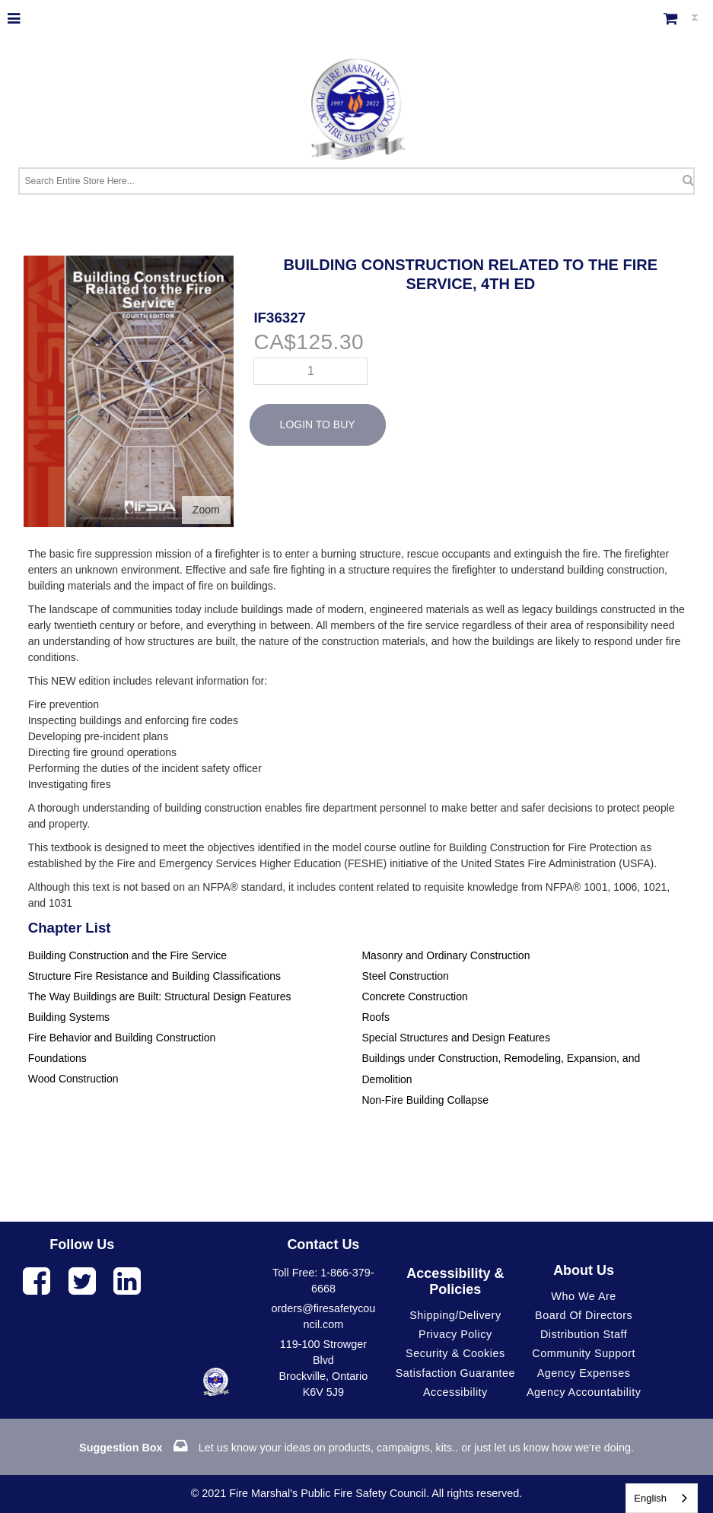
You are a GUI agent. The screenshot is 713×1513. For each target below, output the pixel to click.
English (650, 1498)
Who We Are (583, 1296)
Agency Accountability (584, 1392)
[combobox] (661, 1498)
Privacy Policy (455, 1334)
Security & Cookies (455, 1353)
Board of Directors (583, 1315)
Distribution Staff (583, 1334)
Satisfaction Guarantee (455, 1373)
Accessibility (455, 1392)
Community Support (583, 1353)
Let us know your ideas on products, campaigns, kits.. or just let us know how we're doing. (356, 1447)
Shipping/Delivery (455, 1315)
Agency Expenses (584, 1373)
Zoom (206, 510)
